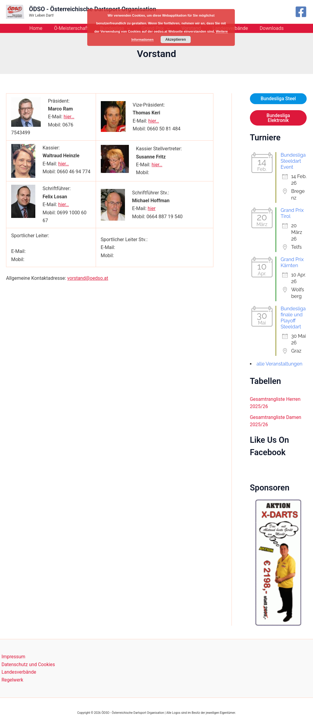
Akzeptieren (175, 39)
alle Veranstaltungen (279, 364)
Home (41, 28)
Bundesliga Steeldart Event (293, 161)
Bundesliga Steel (278, 98)
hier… (69, 117)
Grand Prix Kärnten (292, 263)
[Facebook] (301, 12)
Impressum (12, 656)
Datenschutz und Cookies (27, 664)
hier (152, 208)
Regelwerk (11, 680)
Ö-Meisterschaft (75, 28)
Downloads (265, 28)
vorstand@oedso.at (88, 278)
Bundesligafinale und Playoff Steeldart (293, 318)
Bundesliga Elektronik (278, 118)
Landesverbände (18, 672)
